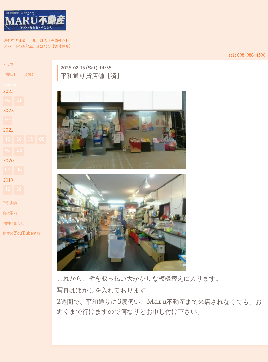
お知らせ (10, 85)
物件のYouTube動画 (21, 234)
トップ (8, 65)
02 (8, 101)
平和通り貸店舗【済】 (92, 76)
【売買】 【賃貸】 (19, 75)
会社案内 (10, 213)
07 (8, 170)
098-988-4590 (251, 56)
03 (8, 120)
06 (30, 140)
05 (42, 140)
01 (19, 101)
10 (19, 140)
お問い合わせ (13, 224)
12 (7, 140)
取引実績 (10, 203)
